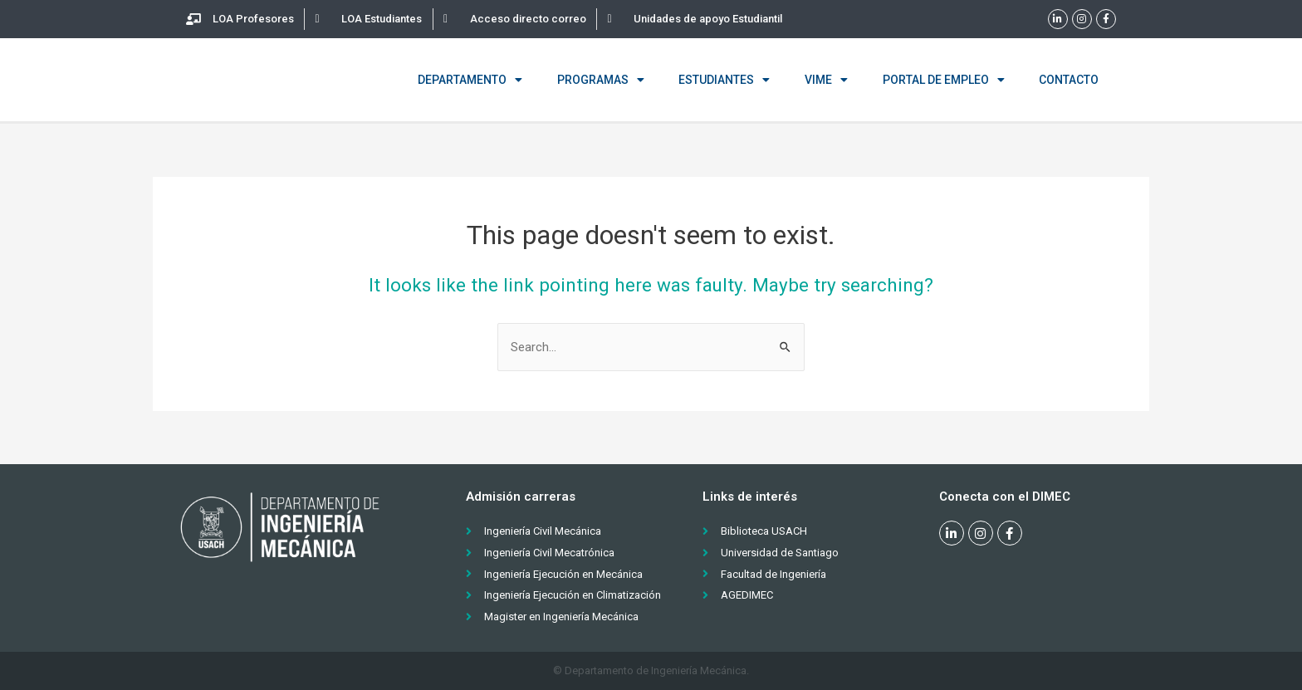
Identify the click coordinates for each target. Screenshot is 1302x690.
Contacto (1069, 79)
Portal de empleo (944, 80)
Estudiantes (724, 80)
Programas (600, 80)
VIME (826, 80)
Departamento (470, 80)
